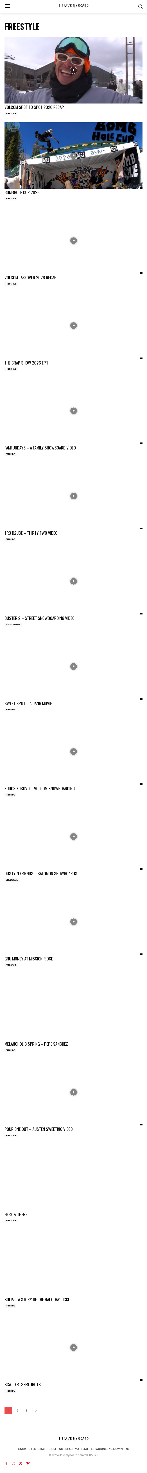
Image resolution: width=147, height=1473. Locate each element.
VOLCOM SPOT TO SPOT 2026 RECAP (34, 107)
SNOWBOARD (12, 880)
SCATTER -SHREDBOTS (23, 1384)
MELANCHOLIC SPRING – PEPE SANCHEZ (36, 1043)
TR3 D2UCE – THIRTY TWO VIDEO (31, 532)
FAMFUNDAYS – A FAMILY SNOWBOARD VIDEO (40, 447)
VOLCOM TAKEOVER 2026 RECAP (31, 277)
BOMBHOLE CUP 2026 (22, 192)
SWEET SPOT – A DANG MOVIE (28, 703)
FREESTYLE (11, 114)
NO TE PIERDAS (13, 625)
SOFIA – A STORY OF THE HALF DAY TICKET (38, 1299)
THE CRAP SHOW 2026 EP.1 (26, 362)
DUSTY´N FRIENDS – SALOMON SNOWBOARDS (41, 873)
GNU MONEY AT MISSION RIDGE (29, 958)
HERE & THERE (16, 1214)
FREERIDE (10, 454)
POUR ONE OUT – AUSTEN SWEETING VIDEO (39, 1129)
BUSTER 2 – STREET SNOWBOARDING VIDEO (40, 618)
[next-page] (36, 1410)
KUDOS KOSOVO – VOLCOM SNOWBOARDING (40, 788)
